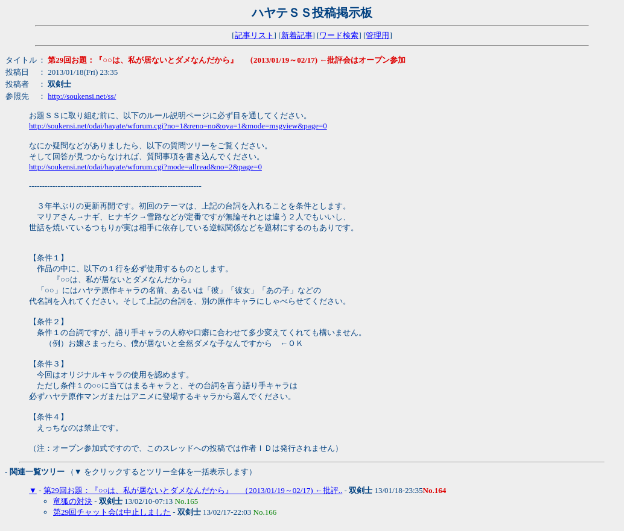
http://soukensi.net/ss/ (82, 96)
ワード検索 (338, 35)
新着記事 (297, 35)
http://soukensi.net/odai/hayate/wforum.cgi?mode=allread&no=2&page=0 (145, 166)
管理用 (377, 35)
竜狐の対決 (72, 501)
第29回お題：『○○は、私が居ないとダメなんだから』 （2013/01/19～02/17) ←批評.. (193, 490)
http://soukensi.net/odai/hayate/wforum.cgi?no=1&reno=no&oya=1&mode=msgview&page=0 (178, 125)
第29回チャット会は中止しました (112, 512)
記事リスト (254, 35)
